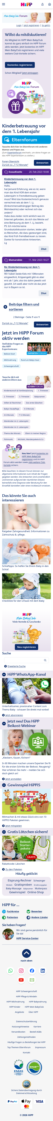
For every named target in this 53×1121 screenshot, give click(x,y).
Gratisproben (23, 884)
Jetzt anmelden (13, 779)
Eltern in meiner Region (35, 433)
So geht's (46, 25)
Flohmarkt (8, 439)
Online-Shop (35, 892)
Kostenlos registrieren (19, 64)
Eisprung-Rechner (19, 880)
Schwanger (39, 880)
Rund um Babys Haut (30, 360)
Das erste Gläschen (34, 402)
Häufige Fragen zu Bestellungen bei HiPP (26, 1042)
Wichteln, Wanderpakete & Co (30, 439)
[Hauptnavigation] (4, 4)
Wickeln (9, 885)
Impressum (40, 1047)
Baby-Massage (13, 888)
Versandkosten (18, 1031)
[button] (42, 4)
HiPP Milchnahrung (15, 1001)
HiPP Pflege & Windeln (26, 996)
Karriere (37, 1026)
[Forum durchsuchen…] (26, 660)
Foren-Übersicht (10, 161)
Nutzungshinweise (20, 1026)
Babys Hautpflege (11, 408)
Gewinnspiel (17, 892)
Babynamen (39, 396)
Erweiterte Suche (17, 666)
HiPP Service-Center (27, 938)
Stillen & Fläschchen (12, 402)
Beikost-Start (9, 354)
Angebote (19, 1012)
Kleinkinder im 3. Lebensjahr (16, 427)
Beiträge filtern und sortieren (24, 306)
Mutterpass (41, 888)
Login (19, 25)
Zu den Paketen (14, 869)
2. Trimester (9, 396)
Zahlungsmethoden (26, 1037)
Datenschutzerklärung (26, 1021)
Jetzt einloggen (30, 72)
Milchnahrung (10, 360)
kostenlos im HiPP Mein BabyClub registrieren (35, 456)
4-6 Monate (9, 415)
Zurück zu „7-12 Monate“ (15, 164)
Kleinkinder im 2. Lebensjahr (16, 421)
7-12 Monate (24, 415)
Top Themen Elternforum (19, 1047)
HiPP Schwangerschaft (26, 991)
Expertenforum (14, 152)
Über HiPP (33, 1012)
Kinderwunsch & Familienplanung (18, 390)
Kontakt (26, 1052)
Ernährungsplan (40, 885)
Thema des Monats (12, 433)
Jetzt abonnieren (14, 715)
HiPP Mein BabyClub (34, 1006)
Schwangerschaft (11, 366)
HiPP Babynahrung (37, 1001)
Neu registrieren (26, 647)
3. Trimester (24, 396)
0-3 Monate (29, 408)
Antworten (42, 162)
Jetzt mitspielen (14, 825)
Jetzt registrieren (31, 25)
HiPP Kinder (14, 1006)
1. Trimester (43, 390)
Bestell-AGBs (36, 1031)
